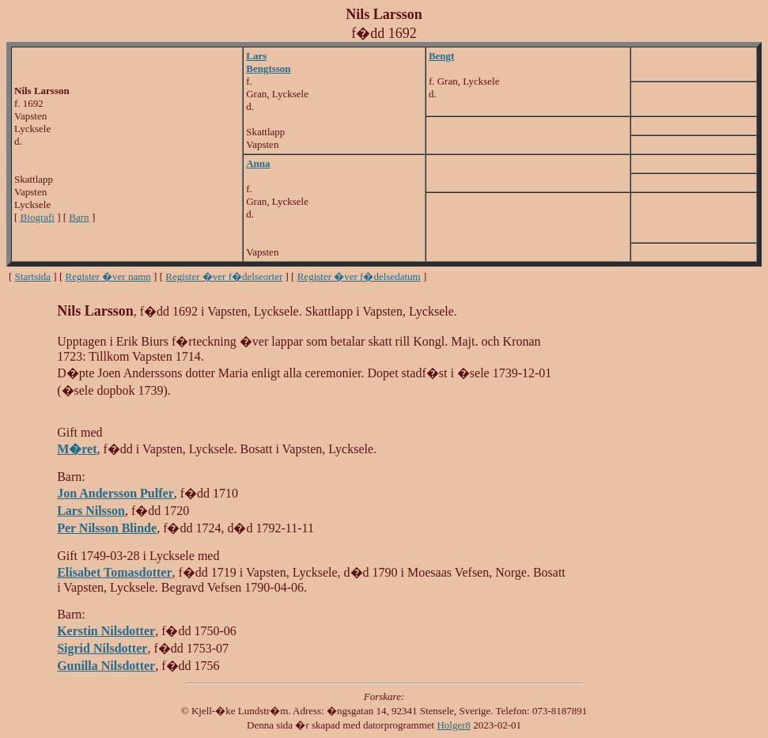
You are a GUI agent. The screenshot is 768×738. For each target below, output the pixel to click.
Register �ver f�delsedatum (359, 276)
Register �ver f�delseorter (223, 276)
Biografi (38, 217)
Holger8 (454, 725)
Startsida (33, 276)
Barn (79, 217)
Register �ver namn (108, 276)
